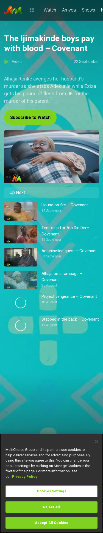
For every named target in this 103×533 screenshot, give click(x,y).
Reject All (51, 507)
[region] (51, 483)
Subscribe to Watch (30, 117)
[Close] (96, 441)
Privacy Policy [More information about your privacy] (24, 476)
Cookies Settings (51, 491)
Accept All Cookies (51, 523)
